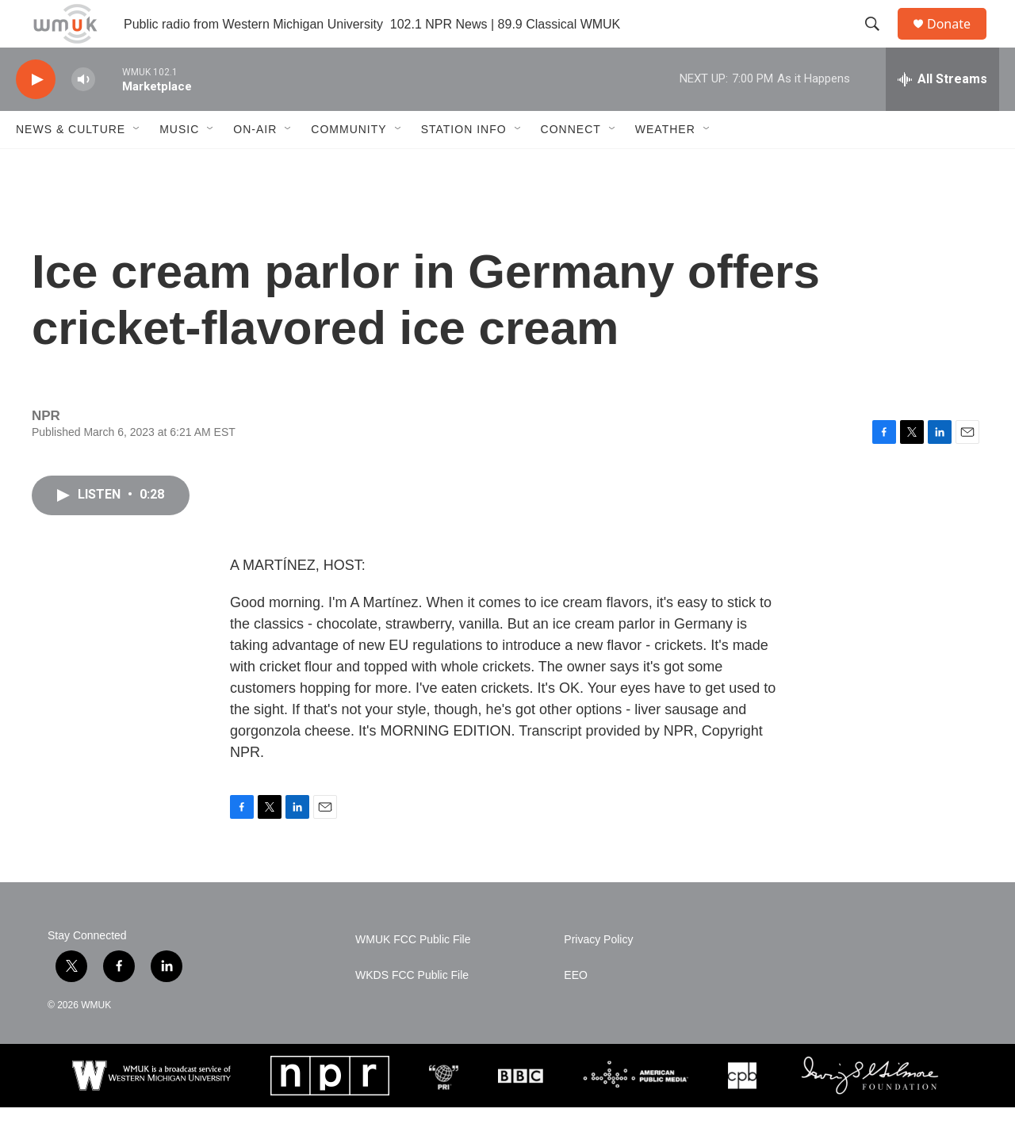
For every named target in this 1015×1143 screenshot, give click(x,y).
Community (348, 165)
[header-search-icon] (879, 42)
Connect (571, 165)
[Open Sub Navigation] (137, 165)
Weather (665, 165)
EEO (576, 1011)
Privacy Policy (598, 975)
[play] (35, 115)
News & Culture (70, 165)
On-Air (255, 165)
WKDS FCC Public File (412, 1011)
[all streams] (942, 115)
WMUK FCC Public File (412, 975)
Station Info (464, 165)
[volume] (83, 115)
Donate (958, 41)
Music (179, 165)
